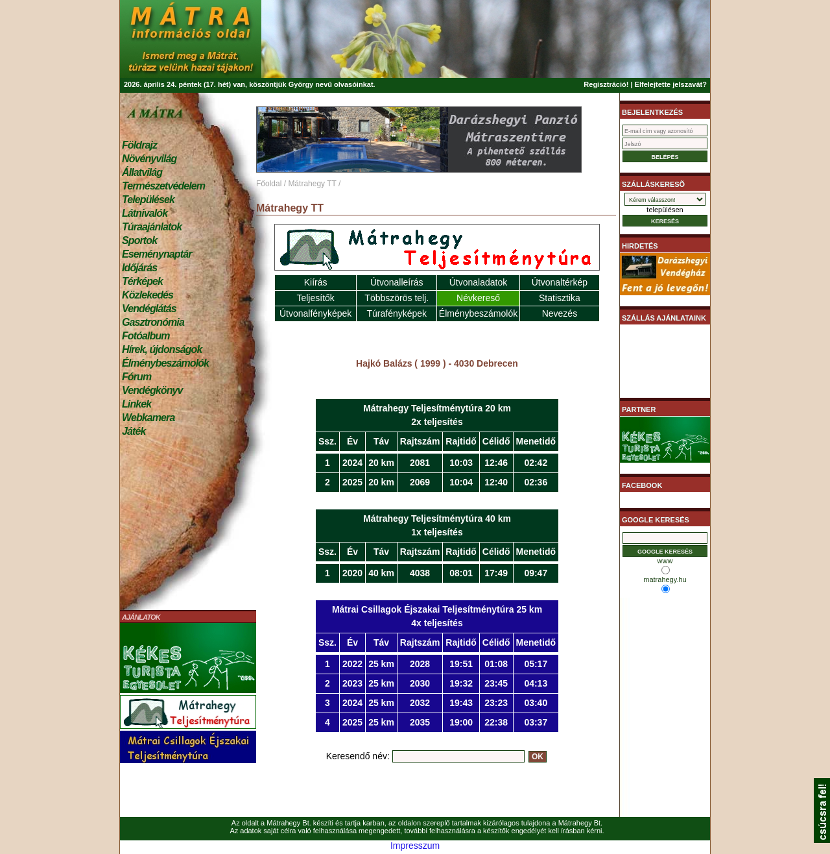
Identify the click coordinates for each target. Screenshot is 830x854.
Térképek (142, 281)
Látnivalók (144, 213)
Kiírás (315, 282)
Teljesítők (315, 298)
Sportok (139, 240)
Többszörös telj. (396, 298)
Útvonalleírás (396, 282)
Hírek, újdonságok (162, 349)
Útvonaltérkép (559, 282)
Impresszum (415, 845)
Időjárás (139, 267)
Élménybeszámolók (165, 363)
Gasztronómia (153, 322)
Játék (133, 431)
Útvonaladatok (478, 282)
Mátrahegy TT (312, 183)
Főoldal (268, 183)
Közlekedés (147, 294)
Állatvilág (142, 172)
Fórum (136, 376)
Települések (148, 199)
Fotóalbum (146, 335)
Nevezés (559, 313)
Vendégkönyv (152, 390)
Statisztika (559, 298)
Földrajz (139, 145)
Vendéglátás (149, 308)
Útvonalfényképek (315, 313)
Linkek (136, 403)
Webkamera (148, 417)
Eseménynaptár (156, 254)
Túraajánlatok (152, 226)
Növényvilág (149, 158)
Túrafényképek (396, 313)
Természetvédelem (163, 185)
